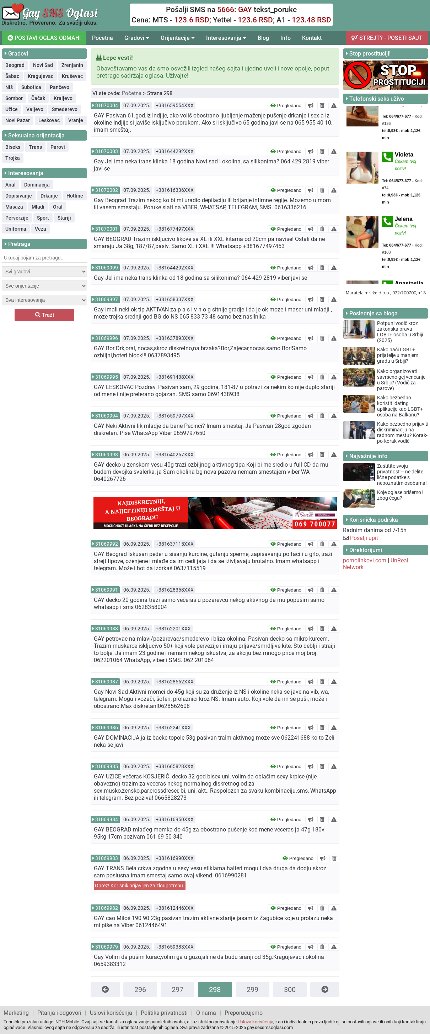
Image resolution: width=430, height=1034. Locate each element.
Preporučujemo (244, 1012)
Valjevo (34, 109)
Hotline (74, 196)
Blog (263, 38)
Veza (40, 229)
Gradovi (136, 38)
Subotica (31, 87)
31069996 (106, 338)
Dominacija (37, 185)
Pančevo (59, 87)
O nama (206, 1012)
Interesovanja (226, 38)
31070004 (106, 105)
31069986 (106, 727)
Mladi (38, 207)
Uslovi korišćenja (111, 1012)
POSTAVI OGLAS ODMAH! (43, 37)
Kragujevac (40, 76)
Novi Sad (43, 65)
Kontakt (312, 38)
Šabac (12, 76)
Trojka (12, 158)
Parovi (57, 147)
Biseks (12, 147)
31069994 (106, 416)
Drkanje (49, 196)
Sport (43, 218)
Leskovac (49, 120)
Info (285, 38)
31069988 (106, 628)
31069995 (106, 377)
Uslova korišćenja (255, 1021)
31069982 (106, 908)
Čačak (38, 98)
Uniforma (15, 229)
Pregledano (285, 105)
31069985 (106, 766)
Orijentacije (178, 38)
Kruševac (72, 76)
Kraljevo (63, 98)
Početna (102, 38)
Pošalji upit (364, 538)
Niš (9, 87)
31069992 (106, 544)
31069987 (106, 681)
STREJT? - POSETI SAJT (387, 38)
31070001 (106, 229)
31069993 (106, 454)
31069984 (106, 819)
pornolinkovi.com (364, 560)
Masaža (14, 207)
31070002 (106, 190)
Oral (58, 207)
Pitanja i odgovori (59, 1012)
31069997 (106, 299)
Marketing (16, 1012)
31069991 (106, 590)
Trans (35, 147)
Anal (10, 185)
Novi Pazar (17, 120)
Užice (11, 109)
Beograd (15, 65)
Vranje (75, 120)
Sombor (14, 98)
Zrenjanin (72, 65)
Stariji (64, 218)
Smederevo (64, 109)
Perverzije (16, 218)
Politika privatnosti (164, 1012)
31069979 (106, 947)
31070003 (106, 151)
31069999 (106, 268)
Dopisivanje (18, 196)
